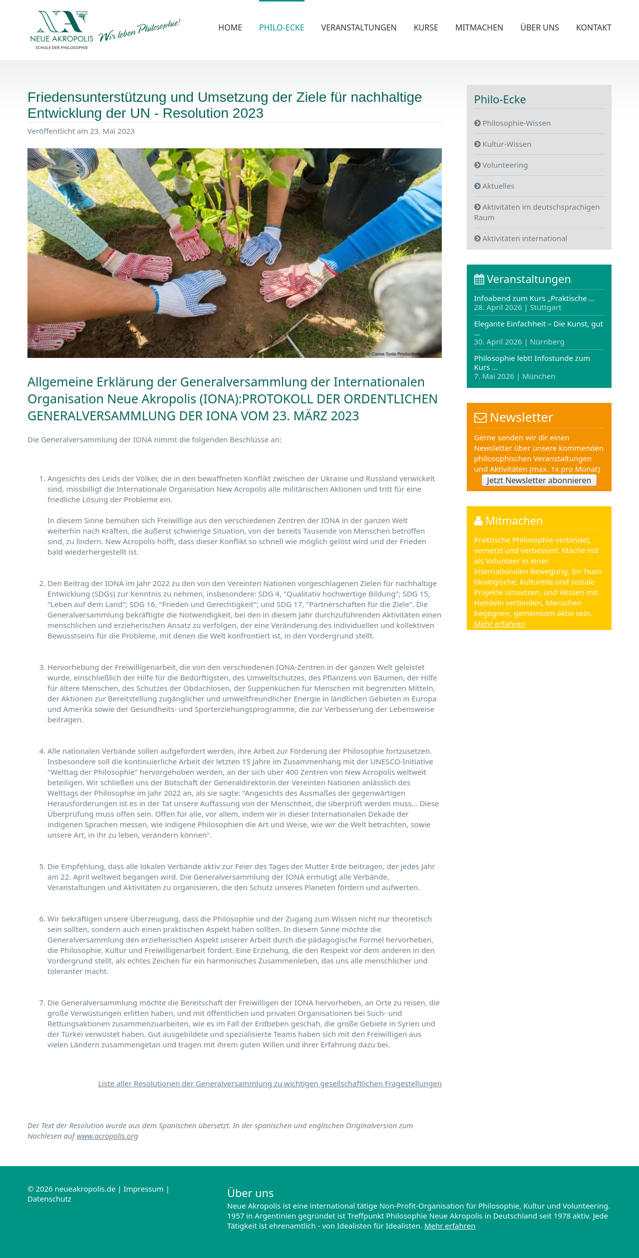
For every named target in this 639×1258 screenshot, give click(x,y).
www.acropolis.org (107, 1136)
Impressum (143, 1189)
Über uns (539, 27)
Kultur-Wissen (503, 143)
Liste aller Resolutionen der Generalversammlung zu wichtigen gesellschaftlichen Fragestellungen (270, 1083)
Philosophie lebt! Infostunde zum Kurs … (532, 366)
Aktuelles (494, 185)
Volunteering (501, 164)
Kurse (426, 27)
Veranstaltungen (359, 27)
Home (230, 27)
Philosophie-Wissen (512, 122)
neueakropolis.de (85, 1189)
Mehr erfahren (500, 624)
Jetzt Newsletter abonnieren (539, 480)
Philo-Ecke (281, 27)
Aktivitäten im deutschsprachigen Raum (537, 211)
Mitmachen (479, 27)
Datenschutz (49, 1199)
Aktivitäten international (521, 238)
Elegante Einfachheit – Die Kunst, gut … (539, 332)
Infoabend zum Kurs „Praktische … (534, 303)
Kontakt (594, 27)
